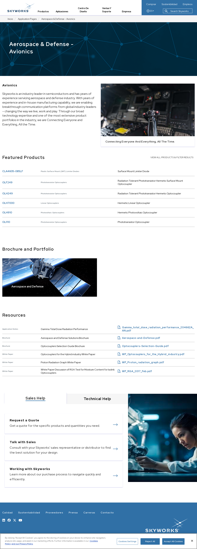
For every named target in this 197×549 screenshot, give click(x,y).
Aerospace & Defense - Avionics (58, 19)
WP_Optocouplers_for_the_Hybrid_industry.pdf (151, 354)
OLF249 (7, 182)
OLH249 (7, 193)
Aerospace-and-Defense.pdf (139, 338)
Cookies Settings (127, 541)
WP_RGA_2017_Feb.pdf (135, 371)
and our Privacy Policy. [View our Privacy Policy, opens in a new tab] (22, 544)
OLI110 (6, 222)
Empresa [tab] (126, 11)
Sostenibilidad (169, 4)
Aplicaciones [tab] (62, 11)
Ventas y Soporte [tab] (106, 10)
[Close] (192, 540)
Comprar (151, 4)
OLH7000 (8, 203)
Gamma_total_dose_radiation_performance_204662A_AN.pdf (156, 329)
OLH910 (7, 212)
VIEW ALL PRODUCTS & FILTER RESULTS (172, 157)
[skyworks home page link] (21, 7)
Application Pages (27, 19)
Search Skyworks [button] (177, 11)
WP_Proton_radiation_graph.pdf (141, 362)
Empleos (187, 4)
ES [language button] (150, 11)
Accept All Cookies (173, 541)
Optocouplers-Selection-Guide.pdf (143, 346)
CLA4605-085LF (12, 171)
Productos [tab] (43, 11)
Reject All (150, 541)
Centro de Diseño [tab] (83, 10)
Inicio (10, 19)
